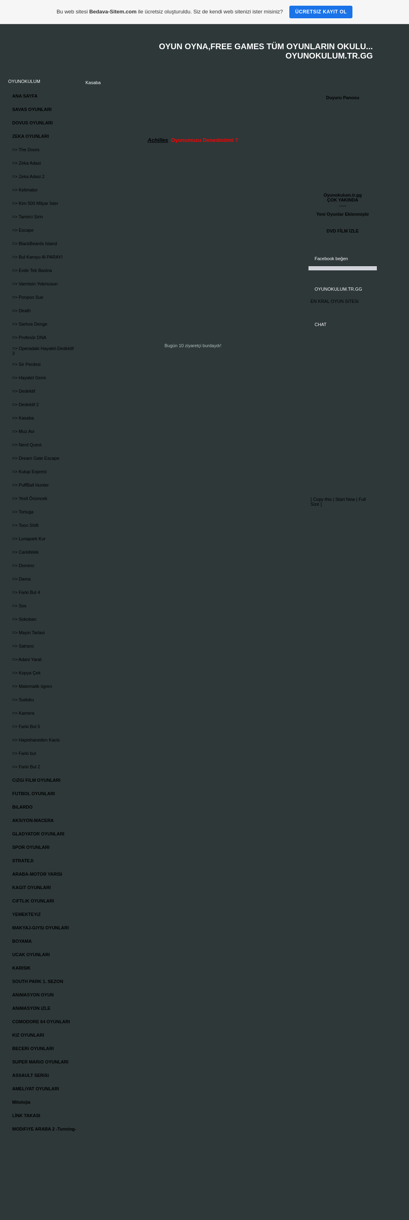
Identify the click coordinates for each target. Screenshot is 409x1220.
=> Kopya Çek (26, 672)
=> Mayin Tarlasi (28, 632)
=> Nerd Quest (27, 444)
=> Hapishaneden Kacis (36, 739)
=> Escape (23, 230)
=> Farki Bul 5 (26, 726)
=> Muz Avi (23, 431)
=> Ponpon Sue (27, 297)
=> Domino (23, 565)
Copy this (322, 499)
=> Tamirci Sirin (27, 216)
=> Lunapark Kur (29, 538)
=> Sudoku (23, 699)
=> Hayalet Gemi (29, 377)
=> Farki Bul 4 (26, 592)
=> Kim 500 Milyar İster (35, 203)
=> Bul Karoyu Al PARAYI (37, 256)
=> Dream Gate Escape (35, 458)
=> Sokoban (24, 619)
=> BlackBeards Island (34, 243)
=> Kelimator (24, 189)
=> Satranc (23, 646)
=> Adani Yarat (27, 659)
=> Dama (21, 578)
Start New (345, 499)
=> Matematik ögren (32, 686)
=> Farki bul (24, 753)
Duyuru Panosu (342, 97)
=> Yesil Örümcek (29, 498)
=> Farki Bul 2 (26, 766)
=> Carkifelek (25, 552)
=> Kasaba (23, 417)
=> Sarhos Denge (29, 324)
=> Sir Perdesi (26, 364)
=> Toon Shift (25, 525)
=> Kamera (23, 713)
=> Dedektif (23, 391)
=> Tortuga (22, 511)
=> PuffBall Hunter (30, 485)
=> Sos (19, 605)
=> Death (21, 310)
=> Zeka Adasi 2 (28, 176)
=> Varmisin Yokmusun (35, 283)
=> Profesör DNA (29, 337)
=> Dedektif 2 (25, 404)
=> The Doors (25, 149)
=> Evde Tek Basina (32, 270)
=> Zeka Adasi (26, 163)
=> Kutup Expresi (29, 471)
